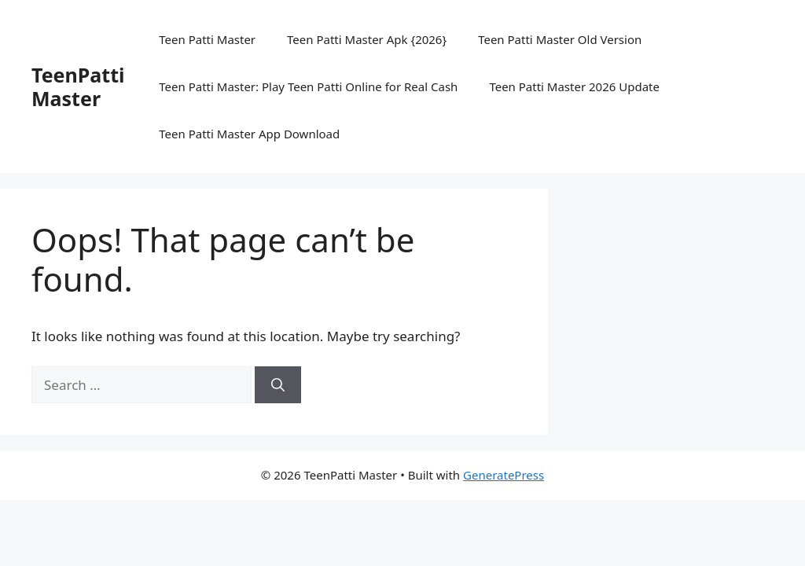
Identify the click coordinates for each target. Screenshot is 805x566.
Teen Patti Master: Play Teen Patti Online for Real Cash (308, 86)
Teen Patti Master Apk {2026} (367, 39)
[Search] (278, 385)
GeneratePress (503, 475)
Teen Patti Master (207, 39)
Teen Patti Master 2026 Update (574, 86)
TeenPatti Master (77, 86)
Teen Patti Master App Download (249, 134)
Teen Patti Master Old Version (559, 39)
